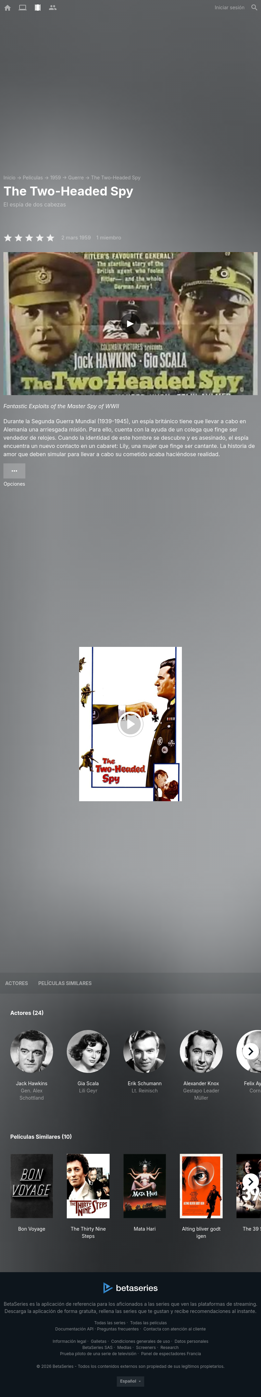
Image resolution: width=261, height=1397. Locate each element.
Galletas (99, 1341)
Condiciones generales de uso (140, 1341)
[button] (31, 1065)
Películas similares (65, 983)
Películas (33, 177)
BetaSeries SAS (98, 1347)
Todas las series (109, 1322)
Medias (124, 1347)
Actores (16, 983)
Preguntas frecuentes (118, 1328)
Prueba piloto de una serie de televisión (98, 1353)
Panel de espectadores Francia (171, 1353)
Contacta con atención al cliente (175, 1328)
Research (169, 1347)
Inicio (9, 177)
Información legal (69, 1341)
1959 (55, 177)
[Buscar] (254, 7)
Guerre (76, 177)
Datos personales (192, 1341)
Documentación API (74, 1328)
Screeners (146, 1347)
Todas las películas (148, 1322)
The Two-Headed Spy (116, 177)
